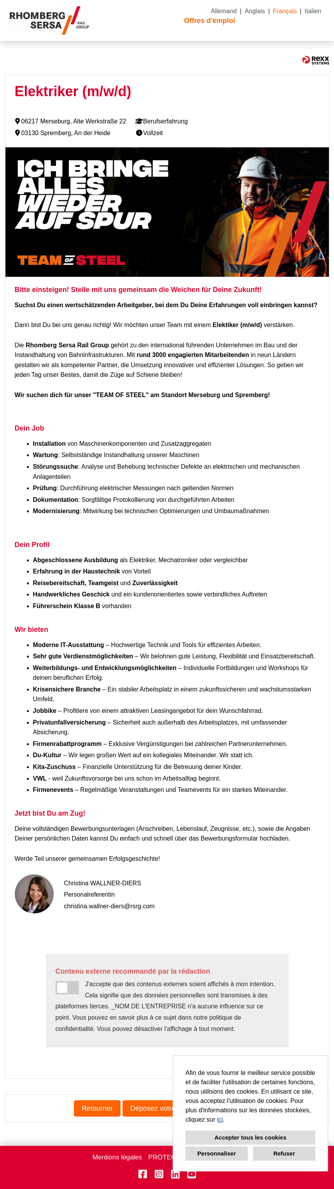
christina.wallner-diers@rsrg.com (109, 906)
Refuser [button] (284, 1153)
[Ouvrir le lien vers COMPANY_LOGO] (49, 20)
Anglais (255, 11)
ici (220, 1119)
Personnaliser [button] (217, 1153)
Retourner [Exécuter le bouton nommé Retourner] (97, 1108)
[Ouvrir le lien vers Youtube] (191, 1174)
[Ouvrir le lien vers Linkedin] (175, 1174)
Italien (312, 11)
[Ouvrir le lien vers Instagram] (159, 1174)
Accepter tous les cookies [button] (250, 1137)
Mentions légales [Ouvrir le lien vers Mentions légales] (117, 1157)
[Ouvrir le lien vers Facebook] (142, 1174)
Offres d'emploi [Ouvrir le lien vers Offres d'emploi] (209, 21)
